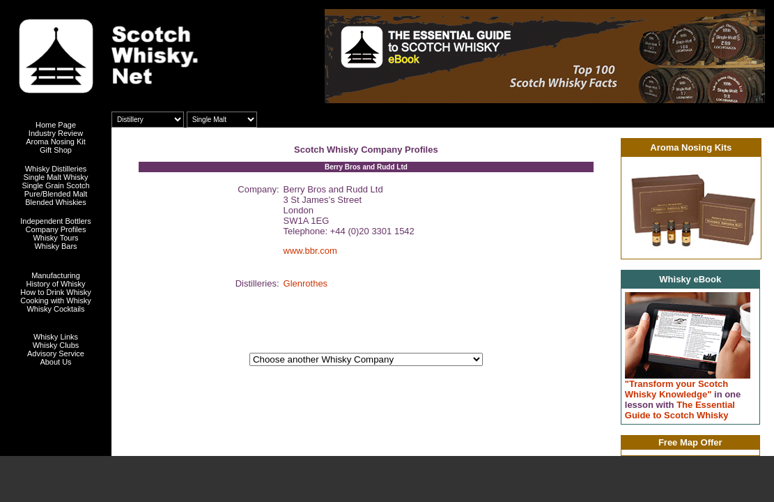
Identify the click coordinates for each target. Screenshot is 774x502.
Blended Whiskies (55, 202)
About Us (55, 362)
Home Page (56, 125)
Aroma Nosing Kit (56, 141)
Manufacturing (55, 275)
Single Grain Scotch (55, 185)
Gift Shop (56, 150)
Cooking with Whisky (55, 300)
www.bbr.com (310, 250)
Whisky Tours (55, 238)
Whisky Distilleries (56, 169)
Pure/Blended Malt (56, 194)
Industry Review (56, 133)
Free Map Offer (690, 442)
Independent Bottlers (55, 221)
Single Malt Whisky (56, 177)
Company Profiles (56, 229)
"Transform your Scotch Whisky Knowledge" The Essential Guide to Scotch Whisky (683, 399)
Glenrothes (306, 283)
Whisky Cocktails (55, 309)
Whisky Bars (55, 246)
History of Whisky (56, 284)
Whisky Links (55, 337)
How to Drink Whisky (55, 292)
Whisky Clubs (56, 345)
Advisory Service (55, 353)
